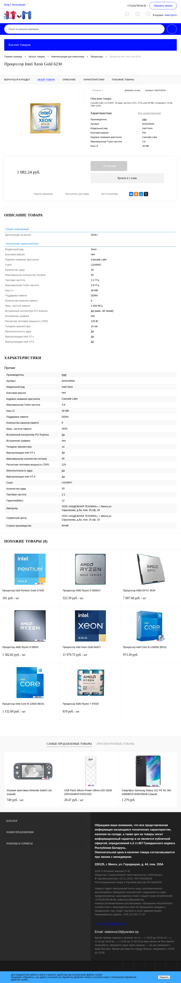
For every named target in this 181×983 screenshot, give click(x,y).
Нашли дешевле (43, 195)
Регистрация (20, 4)
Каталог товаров (90, 45)
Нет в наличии (109, 195)
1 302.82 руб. (30, 658)
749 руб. (15, 801)
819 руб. (90, 715)
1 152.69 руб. (30, 715)
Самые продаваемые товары (69, 744)
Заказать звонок (163, 5)
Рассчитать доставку (77, 195)
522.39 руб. (90, 601)
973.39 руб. (151, 658)
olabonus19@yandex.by (121, 933)
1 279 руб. (128, 801)
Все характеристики (149, 113)
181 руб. (30, 601)
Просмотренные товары (115, 744)
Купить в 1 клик (127, 178)
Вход (7, 4)
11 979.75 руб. (90, 658)
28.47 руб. (73, 801)
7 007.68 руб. (151, 601)
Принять (164, 977)
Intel (144, 119)
